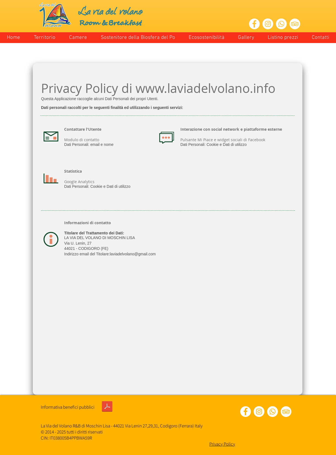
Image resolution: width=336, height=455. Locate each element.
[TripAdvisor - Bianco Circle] (294, 23)
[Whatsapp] (281, 23)
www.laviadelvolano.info (205, 88)
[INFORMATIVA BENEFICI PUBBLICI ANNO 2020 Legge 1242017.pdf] (107, 407)
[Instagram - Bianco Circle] (267, 23)
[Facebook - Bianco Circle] (254, 23)
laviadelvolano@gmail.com (133, 254)
